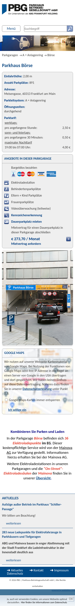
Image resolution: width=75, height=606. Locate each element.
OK (71, 599)
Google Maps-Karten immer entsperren (32, 400)
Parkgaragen (10, 55)
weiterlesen (13, 523)
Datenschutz (15, 573)
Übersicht (43, 478)
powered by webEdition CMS (63, 590)
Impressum (61, 570)
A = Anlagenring (32, 55)
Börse (51, 55)
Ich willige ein (17, 410)
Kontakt (39, 570)
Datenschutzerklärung (37, 389)
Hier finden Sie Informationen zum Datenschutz (44, 602)
